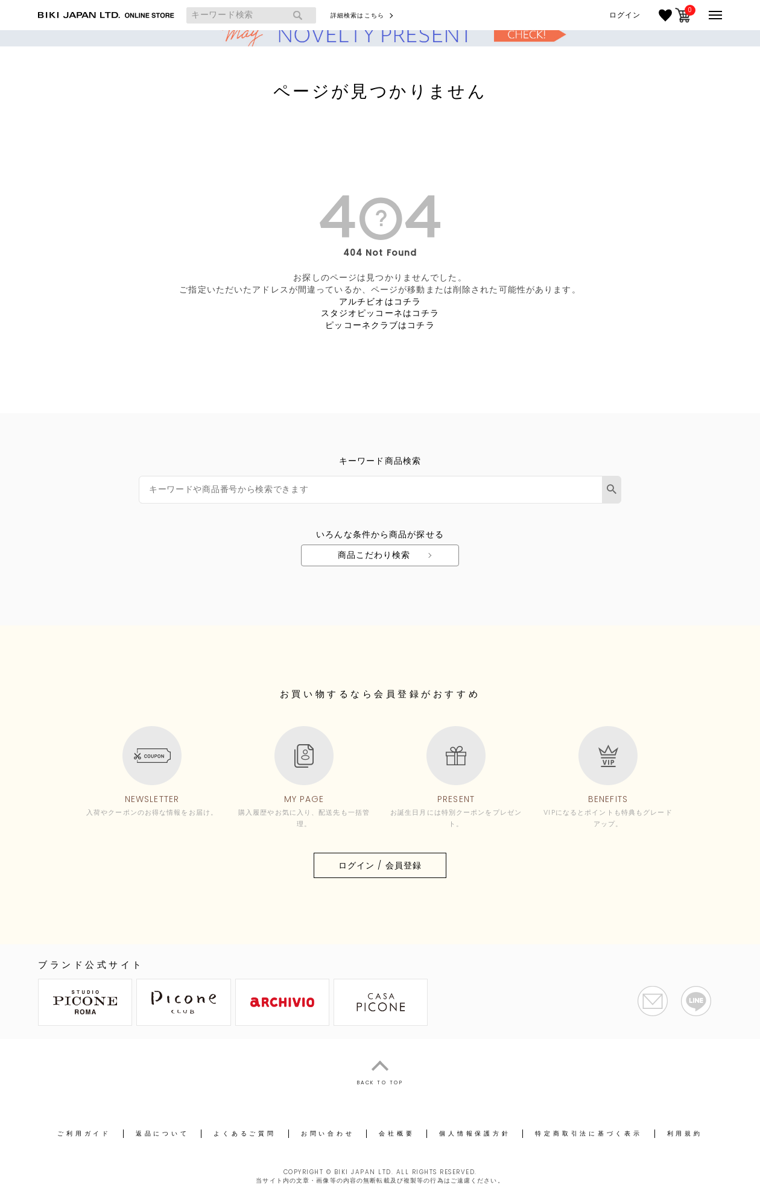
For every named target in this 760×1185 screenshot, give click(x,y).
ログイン (625, 15)
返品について (162, 1133)
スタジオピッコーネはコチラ (380, 313)
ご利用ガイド (84, 1133)
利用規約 (685, 1133)
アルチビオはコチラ (380, 301)
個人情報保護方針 (474, 1133)
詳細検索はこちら (357, 15)
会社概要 (396, 1133)
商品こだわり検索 (374, 555)
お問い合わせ (328, 1133)
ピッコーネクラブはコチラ (379, 325)
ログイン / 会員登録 (380, 865)
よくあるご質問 (245, 1133)
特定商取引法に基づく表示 (588, 1133)
